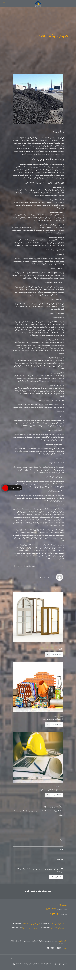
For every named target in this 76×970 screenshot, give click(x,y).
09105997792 (26, 924)
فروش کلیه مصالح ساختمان (52, 719)
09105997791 (54, 924)
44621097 (50, 948)
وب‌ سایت (60, 859)
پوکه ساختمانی (59, 509)
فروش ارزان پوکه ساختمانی (50, 404)
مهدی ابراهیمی (44, 577)
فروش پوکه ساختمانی (57, 137)
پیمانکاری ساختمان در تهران (52, 789)
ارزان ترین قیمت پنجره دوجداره (50, 648)
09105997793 (53, 928)
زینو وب (14, 963)
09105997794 (26, 928)
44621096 (58, 948)
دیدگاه (60, 815)
